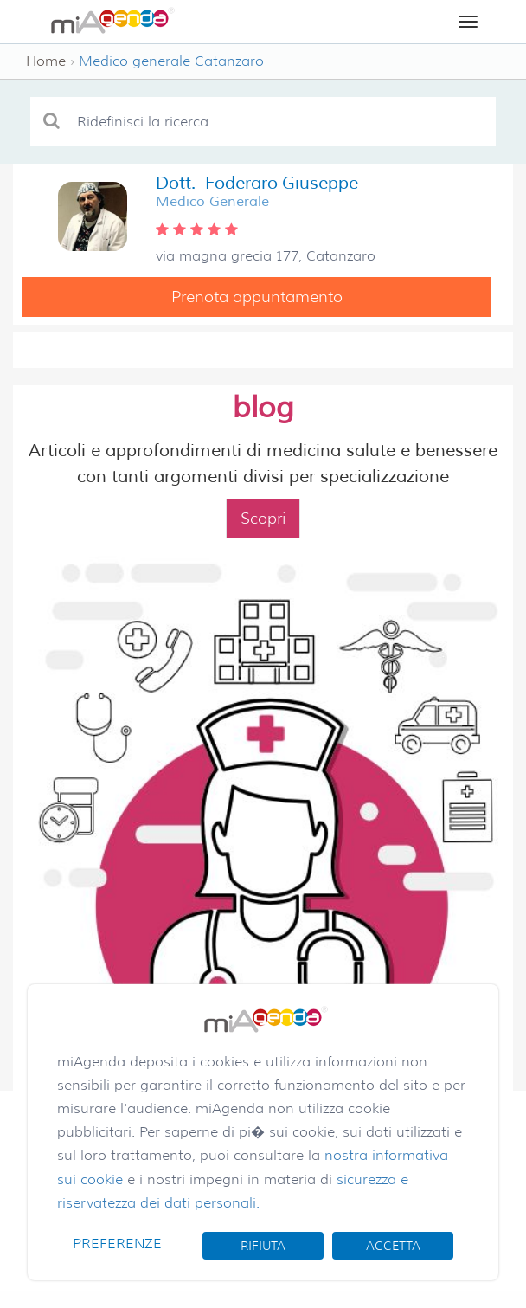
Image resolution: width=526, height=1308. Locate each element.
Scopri (263, 518)
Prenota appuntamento (257, 296)
